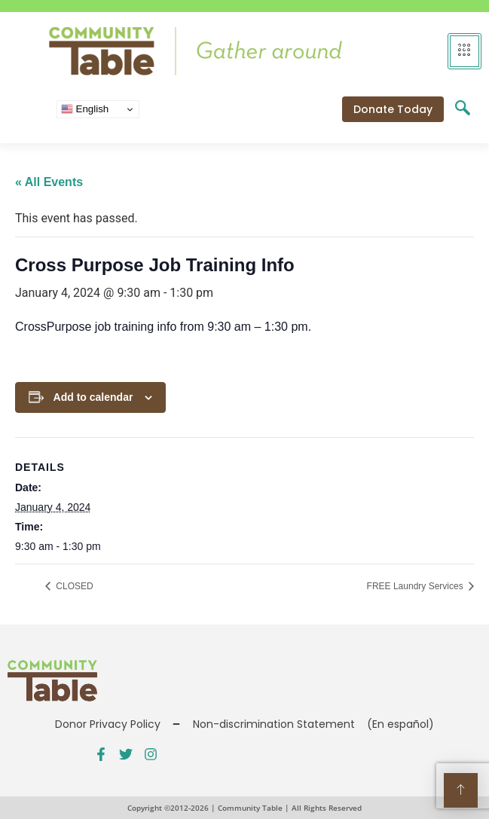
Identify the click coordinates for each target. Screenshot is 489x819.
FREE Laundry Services (416, 586)
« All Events (49, 182)
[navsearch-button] (463, 109)
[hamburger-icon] (464, 51)
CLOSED (73, 586)
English (84, 109)
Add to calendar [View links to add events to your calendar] (93, 397)
